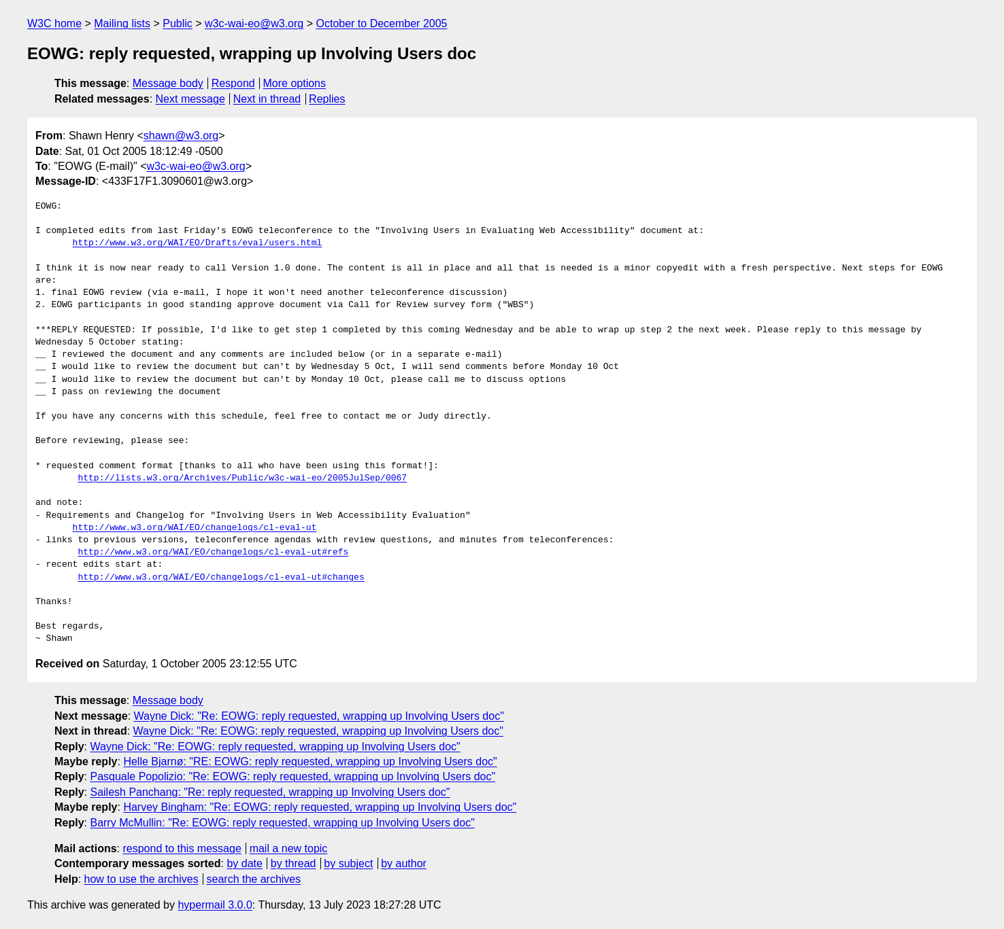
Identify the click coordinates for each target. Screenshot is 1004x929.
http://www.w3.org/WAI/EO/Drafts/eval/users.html (197, 243)
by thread (293, 863)
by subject (348, 863)
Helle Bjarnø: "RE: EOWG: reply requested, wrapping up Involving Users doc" (310, 761)
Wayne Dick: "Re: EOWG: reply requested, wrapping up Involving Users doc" (319, 716)
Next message (190, 99)
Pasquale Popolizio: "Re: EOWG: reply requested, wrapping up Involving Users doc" (292, 776)
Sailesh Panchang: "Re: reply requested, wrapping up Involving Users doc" (270, 792)
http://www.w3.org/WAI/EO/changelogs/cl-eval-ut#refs (213, 552)
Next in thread (267, 99)
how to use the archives (141, 879)
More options (295, 83)
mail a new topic (289, 848)
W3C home (54, 23)
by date (244, 863)
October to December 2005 (381, 23)
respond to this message (181, 848)
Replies (327, 99)
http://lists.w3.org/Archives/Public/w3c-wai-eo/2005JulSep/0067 (242, 478)
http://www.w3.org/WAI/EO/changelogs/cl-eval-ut (195, 528)
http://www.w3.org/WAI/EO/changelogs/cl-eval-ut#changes (221, 578)
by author (403, 863)
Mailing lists (122, 23)
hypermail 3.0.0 (215, 905)
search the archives (254, 879)
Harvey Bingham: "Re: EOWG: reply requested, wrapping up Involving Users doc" (319, 807)
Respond (233, 83)
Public (178, 23)
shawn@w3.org (181, 135)
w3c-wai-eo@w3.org (254, 23)
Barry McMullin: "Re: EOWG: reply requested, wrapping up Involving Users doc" (282, 822)
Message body (168, 83)
